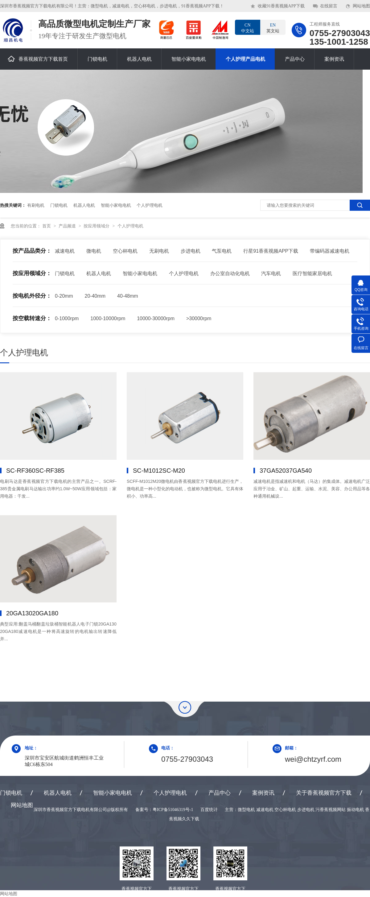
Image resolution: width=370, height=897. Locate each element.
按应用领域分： (32, 273)
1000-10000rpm (107, 318)
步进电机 (190, 251)
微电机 (93, 251)
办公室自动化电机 (230, 273)
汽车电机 (271, 273)
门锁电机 (97, 59)
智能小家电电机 (188, 59)
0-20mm (64, 296)
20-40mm (95, 296)
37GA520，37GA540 (286, 470)
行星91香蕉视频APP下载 (270, 251)
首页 (47, 225)
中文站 (247, 27)
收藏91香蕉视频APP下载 (281, 6)
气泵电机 (222, 251)
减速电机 (65, 251)
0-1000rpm (67, 318)
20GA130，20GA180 (32, 613)
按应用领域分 (97, 225)
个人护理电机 (149, 205)
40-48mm (127, 296)
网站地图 (361, 6)
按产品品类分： (32, 251)
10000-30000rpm (156, 318)
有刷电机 (35, 205)
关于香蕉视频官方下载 (324, 793)
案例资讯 (334, 59)
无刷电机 (159, 251)
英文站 (273, 27)
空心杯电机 (125, 251)
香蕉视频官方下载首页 (38, 58)
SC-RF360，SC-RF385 (35, 470)
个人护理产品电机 (245, 59)
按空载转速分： (32, 318)
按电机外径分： (32, 296)
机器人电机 (139, 59)
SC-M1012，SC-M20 (159, 470)
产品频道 (68, 225)
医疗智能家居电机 (312, 273)
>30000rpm (198, 318)
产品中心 (295, 59)
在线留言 (328, 6)
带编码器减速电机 (329, 251)
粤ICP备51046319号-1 (173, 809)
